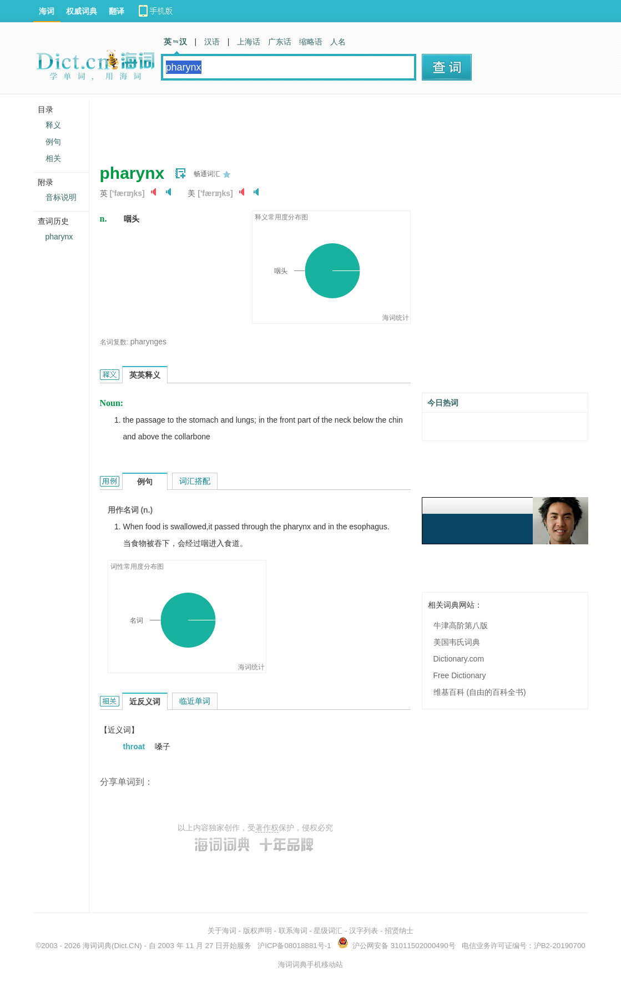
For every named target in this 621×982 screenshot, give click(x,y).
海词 (46, 11)
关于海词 (222, 930)
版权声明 (257, 930)
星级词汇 (328, 930)
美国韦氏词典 (456, 642)
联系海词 (293, 930)
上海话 (248, 41)
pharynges (148, 341)
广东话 (279, 41)
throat (135, 746)
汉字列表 (363, 930)
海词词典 (97, 945)
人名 (338, 41)
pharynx (59, 236)
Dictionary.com (458, 658)
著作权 (267, 827)
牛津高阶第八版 (460, 625)
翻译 (116, 11)
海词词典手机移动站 (310, 964)
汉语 (212, 41)
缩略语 (310, 41)
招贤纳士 (399, 930)
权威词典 (81, 11)
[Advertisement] (302, 125)
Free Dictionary (459, 675)
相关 (53, 158)
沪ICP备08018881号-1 (294, 945)
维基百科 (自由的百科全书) (479, 692)
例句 (53, 141)
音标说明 (61, 197)
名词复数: (114, 342)
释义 (53, 125)
